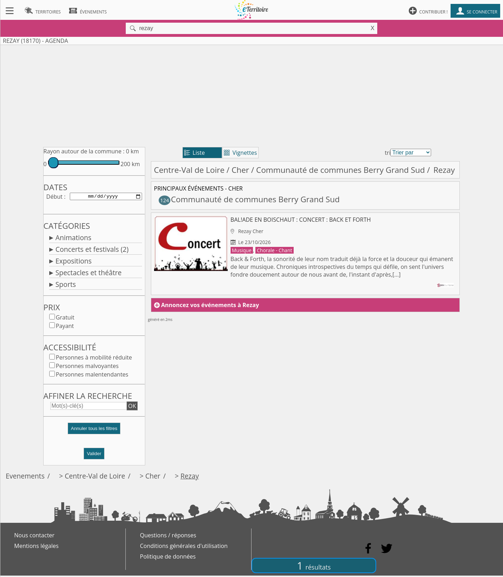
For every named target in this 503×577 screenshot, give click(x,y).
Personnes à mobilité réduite (94, 359)
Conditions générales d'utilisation (184, 547)
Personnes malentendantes (92, 376)
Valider (94, 455)
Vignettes (240, 153)
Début (54, 197)
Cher (240, 169)
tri (387, 153)
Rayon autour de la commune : (84, 151)
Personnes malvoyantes (87, 367)
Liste (194, 153)
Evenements (25, 477)
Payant (65, 327)
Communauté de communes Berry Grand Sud (340, 169)
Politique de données (168, 558)
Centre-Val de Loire (189, 169)
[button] (94, 432)
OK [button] (132, 407)
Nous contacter (34, 537)
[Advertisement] (251, 94)
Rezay (189, 477)
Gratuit (65, 319)
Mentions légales (36, 547)
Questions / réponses (168, 537)
